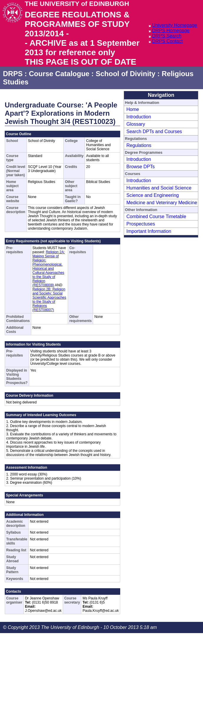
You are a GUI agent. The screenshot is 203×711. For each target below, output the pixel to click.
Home (132, 109)
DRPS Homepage (170, 30)
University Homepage (174, 25)
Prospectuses (140, 223)
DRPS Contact (167, 41)
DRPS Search (166, 35)
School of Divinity (126, 74)
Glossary (135, 124)
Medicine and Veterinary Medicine (161, 202)
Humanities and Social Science (159, 187)
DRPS (13, 74)
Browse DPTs (140, 166)
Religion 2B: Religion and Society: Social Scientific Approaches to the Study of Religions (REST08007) (49, 299)
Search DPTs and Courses (154, 131)
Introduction (138, 116)
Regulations (138, 145)
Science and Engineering (152, 195)
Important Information (148, 231)
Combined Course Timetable (156, 216)
